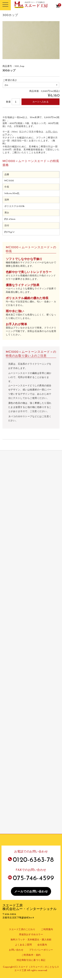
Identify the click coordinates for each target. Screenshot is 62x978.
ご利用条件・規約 (31, 955)
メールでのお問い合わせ (31, 891)
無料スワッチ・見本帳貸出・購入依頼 (31, 940)
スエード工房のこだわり (22, 929)
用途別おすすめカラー (31, 934)
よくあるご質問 (23, 945)
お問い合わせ (16, 950)
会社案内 (42, 945)
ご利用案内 (47, 929)
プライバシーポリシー (41, 950)
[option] (31, 40)
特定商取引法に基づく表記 (31, 960)
